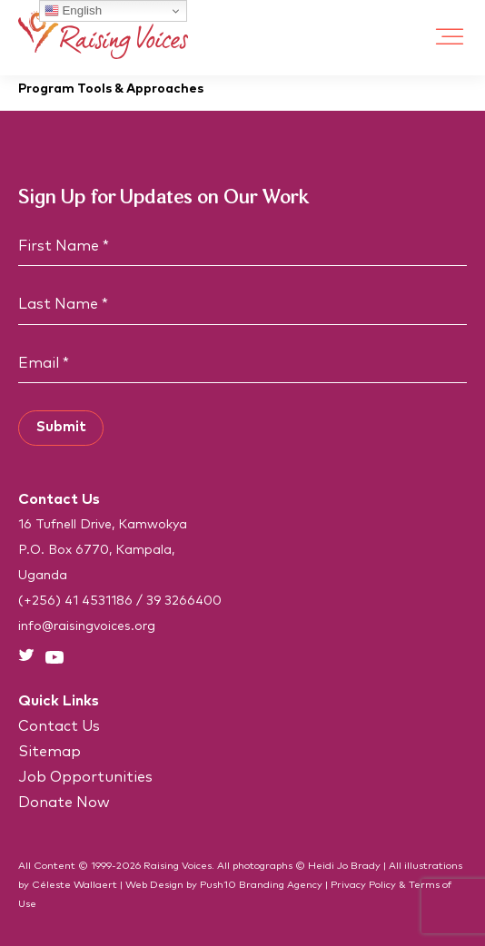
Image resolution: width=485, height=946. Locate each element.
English (73, 11)
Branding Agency (280, 885)
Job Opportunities (85, 777)
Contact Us (59, 726)
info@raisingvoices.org (86, 626)
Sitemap (49, 751)
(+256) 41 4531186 (75, 601)
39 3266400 (184, 601)
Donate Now (64, 802)
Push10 (218, 885)
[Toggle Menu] (449, 37)
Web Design (154, 885)
